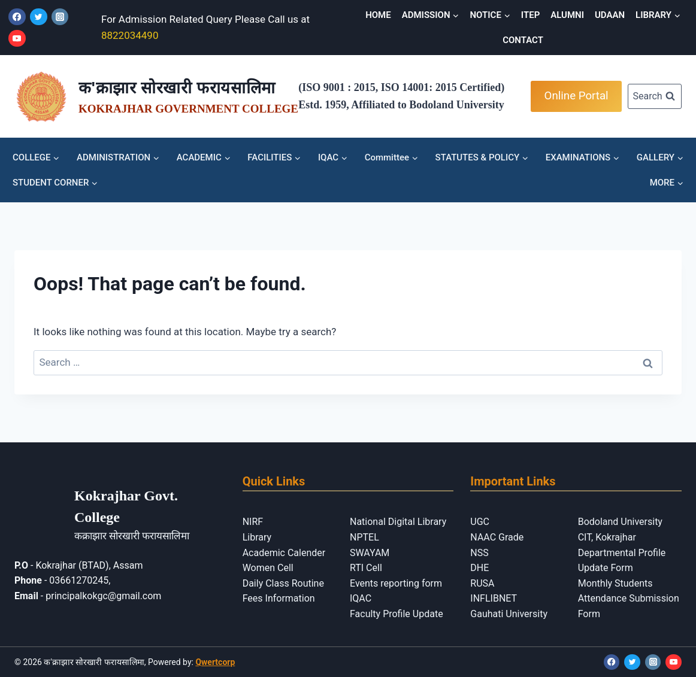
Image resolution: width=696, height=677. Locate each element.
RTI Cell (366, 567)
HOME (378, 15)
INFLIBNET (493, 598)
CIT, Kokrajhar (607, 537)
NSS (479, 552)
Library (257, 537)
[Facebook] (17, 17)
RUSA (482, 583)
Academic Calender (284, 552)
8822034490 (130, 35)
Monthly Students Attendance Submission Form (628, 599)
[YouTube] (17, 38)
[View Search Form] (655, 97)
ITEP (530, 15)
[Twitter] (38, 17)
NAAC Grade (496, 537)
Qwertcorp (215, 662)
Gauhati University (508, 614)
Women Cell (268, 567)
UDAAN (610, 15)
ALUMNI (567, 15)
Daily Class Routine (283, 583)
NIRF (253, 521)
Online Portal (576, 95)
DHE (479, 567)
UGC (479, 521)
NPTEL (364, 537)
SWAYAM (369, 552)
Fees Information (279, 598)
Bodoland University (620, 521)
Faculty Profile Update (396, 614)
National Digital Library (398, 521)
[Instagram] (60, 17)
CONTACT (523, 40)
